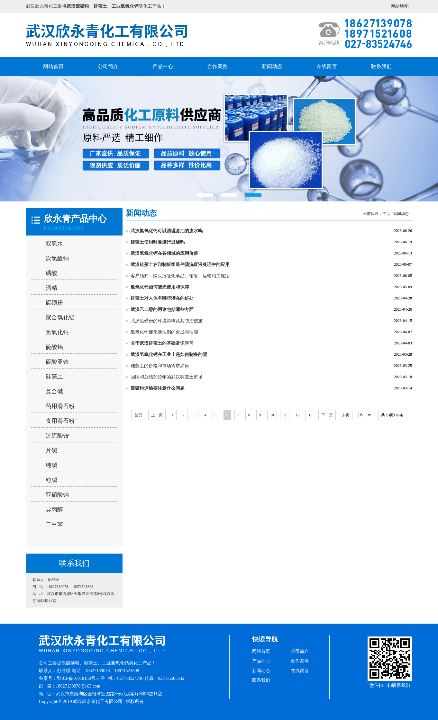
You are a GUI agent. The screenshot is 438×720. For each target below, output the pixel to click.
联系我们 (381, 66)
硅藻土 (54, 376)
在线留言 (326, 66)
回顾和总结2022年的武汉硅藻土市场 (167, 377)
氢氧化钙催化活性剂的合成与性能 (164, 332)
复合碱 (54, 391)
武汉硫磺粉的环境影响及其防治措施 (167, 320)
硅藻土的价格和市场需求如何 (160, 365)
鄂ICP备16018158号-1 (78, 678)
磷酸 (51, 273)
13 (310, 415)
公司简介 (108, 66)
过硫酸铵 (57, 435)
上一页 (157, 415)
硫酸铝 (54, 347)
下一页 (327, 415)
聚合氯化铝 (60, 317)
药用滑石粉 (60, 406)
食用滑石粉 (60, 421)
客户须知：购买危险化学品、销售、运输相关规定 (180, 275)
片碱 (51, 450)
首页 (138, 415)
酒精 (51, 288)
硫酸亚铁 (57, 362)
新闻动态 (272, 66)
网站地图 (400, 6)
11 (285, 415)
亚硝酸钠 (57, 495)
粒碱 (51, 480)
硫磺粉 (54, 302)
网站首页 (53, 66)
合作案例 (217, 66)
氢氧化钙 (57, 332)
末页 (346, 415)
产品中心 (162, 66)
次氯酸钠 (57, 258)
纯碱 (51, 465)
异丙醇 (54, 509)
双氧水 (54, 243)
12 (297, 415)
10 (272, 415)
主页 (386, 213)
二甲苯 (54, 524)
